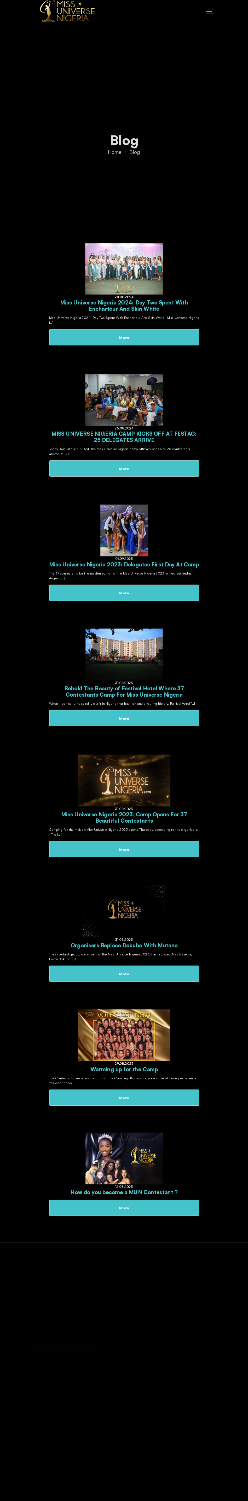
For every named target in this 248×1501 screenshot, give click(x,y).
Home (115, 153)
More (124, 337)
